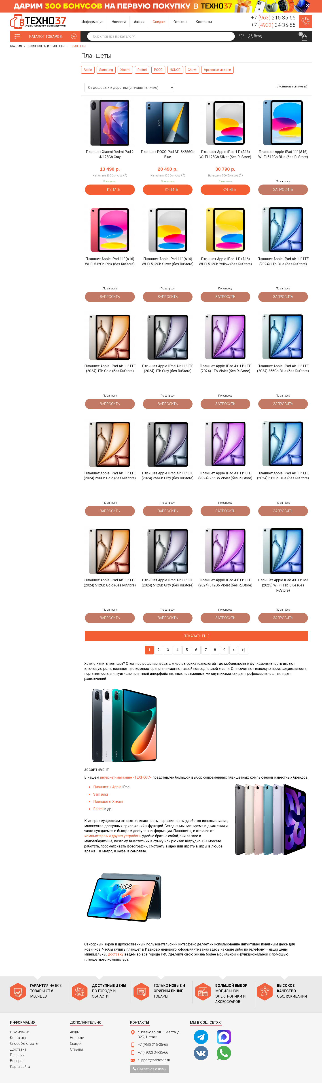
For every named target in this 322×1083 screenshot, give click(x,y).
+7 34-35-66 (273, 25)
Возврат (17, 1050)
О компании (19, 1021)
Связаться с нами (149, 1058)
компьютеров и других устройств (112, 825)
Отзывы (76, 1038)
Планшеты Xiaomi (108, 791)
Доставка (18, 1038)
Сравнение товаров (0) (292, 86)
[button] (92, 21)
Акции (75, 1021)
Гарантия (17, 1044)
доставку (115, 943)
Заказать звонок (305, 21)
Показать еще (197, 625)
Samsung (100, 783)
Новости (77, 1027)
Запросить (283, 188)
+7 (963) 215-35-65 (153, 1034)
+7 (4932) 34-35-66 (153, 1041)
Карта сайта (20, 1055)
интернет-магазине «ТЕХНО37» (126, 766)
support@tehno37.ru (154, 1049)
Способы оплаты (24, 1032)
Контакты (18, 1027)
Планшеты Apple (107, 776)
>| (243, 639)
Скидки (75, 1032)
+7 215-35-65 (273, 18)
